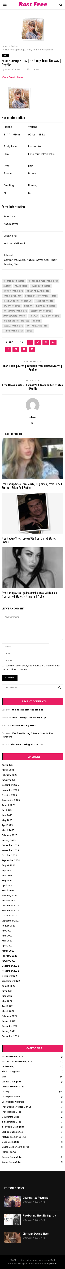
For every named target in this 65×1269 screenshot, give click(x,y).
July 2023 (6, 931)
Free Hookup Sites (11, 1112)
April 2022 (7, 1006)
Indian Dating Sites (11, 1122)
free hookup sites (44, 301)
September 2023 (11, 921)
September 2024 (11, 860)
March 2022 (8, 1011)
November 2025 (10, 790)
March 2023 (8, 951)
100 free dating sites (13, 281)
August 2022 (8, 986)
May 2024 (7, 881)
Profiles (5, 55)
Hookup (28, 306)
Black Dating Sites (11, 1072)
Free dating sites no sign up (27, 710)
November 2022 (10, 971)
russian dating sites (37, 326)
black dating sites (41, 286)
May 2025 (7, 820)
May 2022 (7, 1001)
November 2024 (10, 850)
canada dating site (13, 291)
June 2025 (7, 815)
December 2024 (10, 845)
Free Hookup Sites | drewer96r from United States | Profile (29, 540)
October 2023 (9, 916)
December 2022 (10, 966)
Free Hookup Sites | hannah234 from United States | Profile (32, 387)
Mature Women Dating (14, 1137)
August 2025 (8, 805)
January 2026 (9, 780)
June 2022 (7, 996)
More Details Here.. (13, 77)
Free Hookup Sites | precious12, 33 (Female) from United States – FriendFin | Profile (32, 486)
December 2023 (10, 906)
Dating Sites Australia (13, 1102)
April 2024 (7, 886)
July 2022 (7, 991)
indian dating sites (45, 306)
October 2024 (9, 855)
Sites (29, 331)
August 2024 (8, 865)
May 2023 (7, 941)
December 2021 (10, 1026)
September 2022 (11, 981)
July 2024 (7, 871)
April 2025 (7, 825)
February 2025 (9, 835)
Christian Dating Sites (23, 726)
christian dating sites (38, 291)
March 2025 (8, 830)
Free (54, 296)
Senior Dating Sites (11, 1162)
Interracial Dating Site (13, 1127)
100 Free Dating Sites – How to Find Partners (28, 735)
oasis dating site (50, 316)
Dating (5, 1092)
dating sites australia (36, 296)
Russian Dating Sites (12, 1157)
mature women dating (14, 316)
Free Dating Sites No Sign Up (29, 718)
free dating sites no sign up (17, 301)
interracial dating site (15, 311)
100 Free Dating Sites (13, 1057)
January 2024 (9, 901)
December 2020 (10, 1036)
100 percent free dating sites (43, 281)
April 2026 (7, 765)
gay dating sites (11, 306)
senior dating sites (13, 331)
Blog (4, 1077)
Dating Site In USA (11, 1097)
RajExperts (52, 1264)
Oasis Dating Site (10, 1142)
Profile (36, 321)
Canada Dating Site (11, 1082)
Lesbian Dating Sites (12, 1132)
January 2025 (9, 841)
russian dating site (13, 326)
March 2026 (8, 770)
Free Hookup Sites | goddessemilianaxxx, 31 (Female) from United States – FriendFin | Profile (29, 594)
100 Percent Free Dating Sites (17, 1062)
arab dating (21, 286)
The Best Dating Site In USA (27, 745)
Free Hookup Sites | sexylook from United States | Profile (32, 368)
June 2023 (7, 936)
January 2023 (8, 961)
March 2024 (8, 891)
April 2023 (7, 946)
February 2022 (9, 1016)
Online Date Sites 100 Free (15, 1147)
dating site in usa (12, 296)
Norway (34, 316)
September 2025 (11, 800)
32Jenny (7, 286)
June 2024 (7, 876)
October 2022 (9, 976)
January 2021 (8, 1031)
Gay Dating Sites (10, 1117)
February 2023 (9, 956)
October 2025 (9, 795)
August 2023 (8, 926)
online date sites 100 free (16, 321)
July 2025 (7, 810)
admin (8, 69)
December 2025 (10, 785)
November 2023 (10, 911)
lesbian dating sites (41, 311)
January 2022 (9, 1021)
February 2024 (9, 896)
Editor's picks (14, 1188)
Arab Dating (8, 1067)
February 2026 (9, 775)
